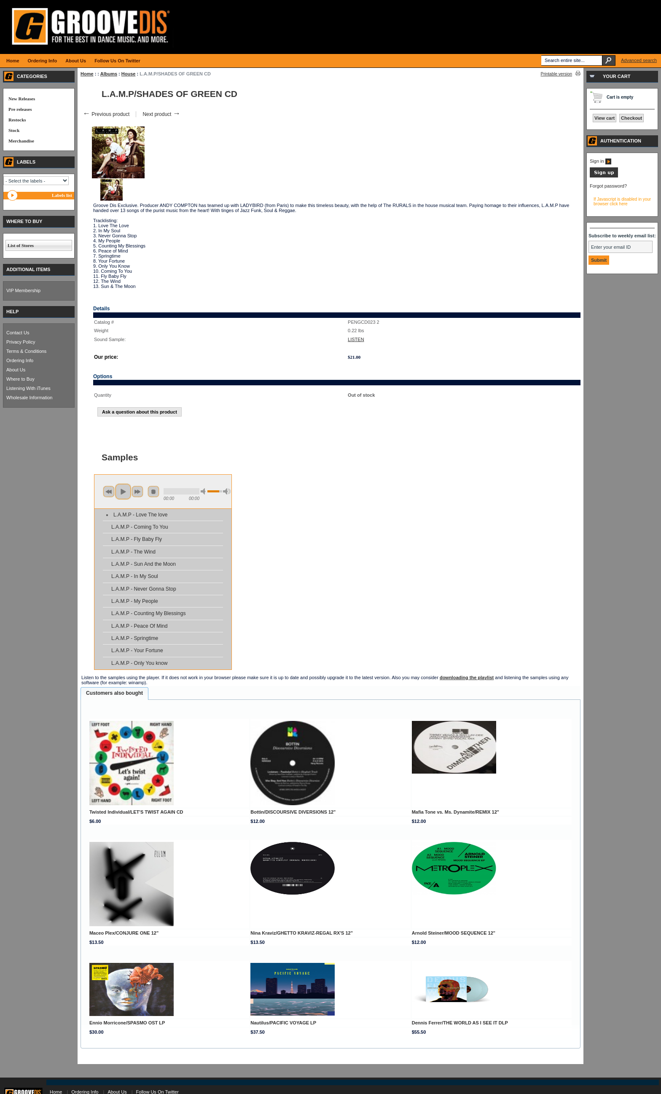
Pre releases (20, 109)
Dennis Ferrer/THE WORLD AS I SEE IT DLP (460, 1022)
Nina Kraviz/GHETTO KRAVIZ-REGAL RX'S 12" (301, 932)
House (128, 73)
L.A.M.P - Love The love (140, 515)
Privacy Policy (20, 341)
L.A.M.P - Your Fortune (137, 650)
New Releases (21, 98)
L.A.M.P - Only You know (139, 663)
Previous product (106, 114)
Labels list (62, 195)
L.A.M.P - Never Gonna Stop (143, 589)
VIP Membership (23, 290)
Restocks (17, 119)
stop (153, 491)
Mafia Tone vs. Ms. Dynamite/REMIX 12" (455, 811)
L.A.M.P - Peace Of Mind (139, 626)
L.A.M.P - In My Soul (134, 576)
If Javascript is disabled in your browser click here (622, 201)
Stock (13, 130)
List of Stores (21, 245)
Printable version (556, 74)
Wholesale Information (29, 397)
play (123, 491)
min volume (204, 491)
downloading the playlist (467, 677)
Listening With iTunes (28, 388)
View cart (604, 118)
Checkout (631, 118)
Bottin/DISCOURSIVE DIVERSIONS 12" (293, 811)
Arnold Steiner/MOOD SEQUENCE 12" (453, 932)
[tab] (114, 693)
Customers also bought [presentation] (114, 693)
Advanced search (639, 60)
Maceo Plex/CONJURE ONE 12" (124, 932)
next (137, 491)
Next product (161, 114)
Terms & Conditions (26, 351)
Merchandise (21, 140)
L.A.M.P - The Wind (133, 552)
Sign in (600, 161)
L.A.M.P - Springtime (134, 638)
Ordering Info (19, 360)
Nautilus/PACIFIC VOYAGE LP (283, 1022)
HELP (12, 311)
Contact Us (17, 332)
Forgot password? (608, 185)
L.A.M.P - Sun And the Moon (143, 564)
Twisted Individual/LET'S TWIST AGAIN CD (136, 811)
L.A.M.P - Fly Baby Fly (136, 539)
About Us (15, 369)
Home (87, 73)
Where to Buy (20, 379)
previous (109, 491)
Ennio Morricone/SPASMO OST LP (127, 1022)
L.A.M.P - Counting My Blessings (148, 613)
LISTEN (356, 339)
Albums (108, 73)
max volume (227, 491)
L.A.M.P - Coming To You (139, 527)
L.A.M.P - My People (134, 601)
